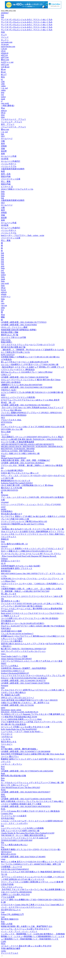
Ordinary (4, 559)
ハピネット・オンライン (11, 764)
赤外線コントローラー (10, 561)
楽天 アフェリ (7, 124)
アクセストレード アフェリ (13, 119)
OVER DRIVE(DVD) (9, 490)
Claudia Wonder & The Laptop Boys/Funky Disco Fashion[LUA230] (27, 833)
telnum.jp (4, 53)
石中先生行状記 (7, 818)
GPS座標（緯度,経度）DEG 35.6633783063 (19, 325)
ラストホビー (7, 744)
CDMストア (6, 375)
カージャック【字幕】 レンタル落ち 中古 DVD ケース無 (25, 727)
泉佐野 (4, 151)
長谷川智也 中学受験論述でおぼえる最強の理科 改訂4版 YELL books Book (32, 754)
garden (3, 509)
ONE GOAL (6, 340)
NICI (3, 417)
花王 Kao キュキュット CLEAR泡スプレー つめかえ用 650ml (26, 372)
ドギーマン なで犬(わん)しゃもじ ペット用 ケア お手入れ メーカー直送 (31, 661)
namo (3, 708)
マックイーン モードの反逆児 (13, 816)
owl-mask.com (6, 42)
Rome (3, 790)
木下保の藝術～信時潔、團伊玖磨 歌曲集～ (19, 749)
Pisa (2, 847)
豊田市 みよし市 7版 (9, 335)
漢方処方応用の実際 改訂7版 (13, 347)
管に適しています (8, 594)
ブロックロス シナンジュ (12, 887)
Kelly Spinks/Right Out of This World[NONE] (19, 729)
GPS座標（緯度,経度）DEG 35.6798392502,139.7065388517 (25, 405)
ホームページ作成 (8, 156)
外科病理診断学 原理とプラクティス (16, 568)
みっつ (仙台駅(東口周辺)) (12, 470)
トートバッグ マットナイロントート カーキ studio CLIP (24, 838)
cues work (5, 103)
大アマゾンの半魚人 (9, 666)
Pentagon (4, 685)
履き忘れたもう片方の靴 (11, 488)
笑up (3, 108)
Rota (3, 769)
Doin (3, 542)
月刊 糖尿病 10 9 (8, 621)
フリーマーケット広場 (10, 179)
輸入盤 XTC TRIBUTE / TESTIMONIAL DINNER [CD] (23, 649)
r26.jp (3, 51)
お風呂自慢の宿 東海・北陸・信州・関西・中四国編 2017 (25, 460)
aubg (3, 308)
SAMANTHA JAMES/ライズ (13, 671)
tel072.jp (4, 55)
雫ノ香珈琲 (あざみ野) (10, 695)
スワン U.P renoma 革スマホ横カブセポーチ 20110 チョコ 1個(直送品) (30, 811)
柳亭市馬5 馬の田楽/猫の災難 (13, 776)
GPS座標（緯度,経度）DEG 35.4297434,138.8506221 (22, 463)
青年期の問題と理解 (9, 332)
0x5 (2, 310)
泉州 (3, 143)
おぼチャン (6, 296)
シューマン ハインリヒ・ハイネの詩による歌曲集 (22, 828)
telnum (3, 294)
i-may (3, 859)
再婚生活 (5, 539)
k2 (2, 79)
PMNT (3, 663)
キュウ (4, 35)
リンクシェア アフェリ (11, 122)
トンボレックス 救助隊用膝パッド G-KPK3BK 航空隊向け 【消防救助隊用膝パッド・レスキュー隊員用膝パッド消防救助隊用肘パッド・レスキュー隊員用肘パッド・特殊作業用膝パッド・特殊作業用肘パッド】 (33, 936)
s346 (3, 82)
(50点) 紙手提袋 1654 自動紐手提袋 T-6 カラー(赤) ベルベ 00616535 (29, 700)
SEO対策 (4, 159)
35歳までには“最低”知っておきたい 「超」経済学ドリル (25, 703)
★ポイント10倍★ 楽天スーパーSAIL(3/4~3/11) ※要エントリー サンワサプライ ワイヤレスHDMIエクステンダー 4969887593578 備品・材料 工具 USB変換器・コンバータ (32, 864)
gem (2, 92)
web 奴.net (5, 67)
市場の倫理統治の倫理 (10, 948)
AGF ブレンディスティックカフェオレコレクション (23, 651)
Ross (3, 766)
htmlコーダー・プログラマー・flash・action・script (22, 235)
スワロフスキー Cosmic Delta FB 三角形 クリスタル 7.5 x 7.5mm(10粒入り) (32, 905)
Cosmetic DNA (7, 813)
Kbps (3, 747)
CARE (3, 941)
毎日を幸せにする (8, 742)
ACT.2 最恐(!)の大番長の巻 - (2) (14, 544)
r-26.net (4, 49)
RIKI (3, 794)
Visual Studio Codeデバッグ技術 (14, 656)
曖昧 (3, 317)
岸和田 (4, 146)
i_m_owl (4, 88)
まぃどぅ (5, 40)
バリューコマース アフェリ (13, 127)
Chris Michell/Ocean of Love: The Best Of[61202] (20, 787)
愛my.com (5, 60)
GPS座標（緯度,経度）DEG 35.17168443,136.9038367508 (24, 377)
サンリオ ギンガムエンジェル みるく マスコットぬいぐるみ (26, 19)
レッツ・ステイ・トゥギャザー (14, 823)
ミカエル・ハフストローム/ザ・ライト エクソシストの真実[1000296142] (32, 821)
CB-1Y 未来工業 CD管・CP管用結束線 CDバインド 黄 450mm (27, 485)
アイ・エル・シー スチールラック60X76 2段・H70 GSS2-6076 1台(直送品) (32, 497)
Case (3, 917)
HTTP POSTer (6, 422)
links (3, 191)
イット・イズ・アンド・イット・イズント (19, 931)
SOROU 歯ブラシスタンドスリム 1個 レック (20, 473)
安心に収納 (6, 432)
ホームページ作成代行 (10, 161)
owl (2, 95)
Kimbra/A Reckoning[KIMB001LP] (15, 673)
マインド (5, 37)
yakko (3, 86)
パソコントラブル (8, 166)
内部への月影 (7, 924)
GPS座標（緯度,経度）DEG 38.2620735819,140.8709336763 (25, 806)
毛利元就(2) (6, 628)
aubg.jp (4, 110)
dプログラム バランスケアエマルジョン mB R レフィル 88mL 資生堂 (30, 400)
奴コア (4, 74)
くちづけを (6, 739)
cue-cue (4, 305)
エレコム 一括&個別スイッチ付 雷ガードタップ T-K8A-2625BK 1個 (29, 364)
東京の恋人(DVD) (8, 854)
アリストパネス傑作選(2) (11, 641)
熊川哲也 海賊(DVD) (9, 919)
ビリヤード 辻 (7, 187)
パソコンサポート (8, 164)
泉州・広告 (6, 174)
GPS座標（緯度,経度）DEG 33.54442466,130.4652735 (23, 681)
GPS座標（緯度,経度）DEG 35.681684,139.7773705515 (23, 322)
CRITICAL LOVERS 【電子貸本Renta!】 (18, 451)
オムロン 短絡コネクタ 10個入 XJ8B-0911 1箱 (20, 453)
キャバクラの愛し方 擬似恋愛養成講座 (17, 442)
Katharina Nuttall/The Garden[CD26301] (17, 483)
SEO (3, 136)
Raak (3, 773)
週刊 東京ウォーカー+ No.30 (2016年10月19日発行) (22, 623)
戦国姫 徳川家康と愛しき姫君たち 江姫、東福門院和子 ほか (26, 926)
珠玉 (3, 77)
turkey (3, 97)
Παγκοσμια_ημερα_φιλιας (11, 710)
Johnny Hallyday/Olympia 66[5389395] (16, 659)
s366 (3, 84)
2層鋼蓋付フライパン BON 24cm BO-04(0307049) (21, 385)
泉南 (3, 154)
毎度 (3, 171)
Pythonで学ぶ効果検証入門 (12, 914)
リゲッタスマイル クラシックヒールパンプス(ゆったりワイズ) (28, 345)
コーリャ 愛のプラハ (10, 756)
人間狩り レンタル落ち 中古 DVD (15, 895)
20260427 (5, 13)
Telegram (4, 495)
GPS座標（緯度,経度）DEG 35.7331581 (17, 705)
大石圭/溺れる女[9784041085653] (15, 869)
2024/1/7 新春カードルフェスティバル (17, 189)
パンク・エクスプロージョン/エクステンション (21, 907)
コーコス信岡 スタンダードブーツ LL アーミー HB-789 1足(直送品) (29, 618)
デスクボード (7, 734)
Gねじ (3, 654)
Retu (3, 778)
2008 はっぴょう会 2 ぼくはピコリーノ (17, 698)
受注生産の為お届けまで (11, 514)
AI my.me (5, 44)
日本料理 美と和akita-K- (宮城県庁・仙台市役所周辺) (23, 668)
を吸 (3, 500)
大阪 (3, 141)
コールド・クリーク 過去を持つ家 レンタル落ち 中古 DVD (26, 946)
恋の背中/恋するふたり (11, 910)
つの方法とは (7, 737)
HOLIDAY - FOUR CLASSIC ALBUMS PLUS (19, 712)
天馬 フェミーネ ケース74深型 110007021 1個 (20, 831)
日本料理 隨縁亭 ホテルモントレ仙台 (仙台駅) (20, 566)
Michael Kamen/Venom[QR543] (13, 458)
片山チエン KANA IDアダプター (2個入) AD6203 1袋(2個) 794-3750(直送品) (33, 626)
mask (3, 99)
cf (1, 101)
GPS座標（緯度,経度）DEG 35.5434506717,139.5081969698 (25, 751)
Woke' (3, 456)
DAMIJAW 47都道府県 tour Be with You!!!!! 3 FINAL (22, 524)
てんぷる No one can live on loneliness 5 (17, 634)
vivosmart (5, 502)
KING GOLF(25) (7, 355)
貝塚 (3, 149)
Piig (2, 842)
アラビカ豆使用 (7, 897)
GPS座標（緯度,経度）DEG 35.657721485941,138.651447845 (26, 799)
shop (3, 115)
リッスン (5, 434)
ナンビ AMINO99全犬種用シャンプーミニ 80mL (21, 719)
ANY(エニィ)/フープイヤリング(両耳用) (18, 397)
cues (2, 303)
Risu (2, 780)
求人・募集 (6, 181)
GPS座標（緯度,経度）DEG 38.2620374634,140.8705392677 (25, 792)
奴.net (3, 72)
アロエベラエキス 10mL (11, 420)
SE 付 (3, 563)
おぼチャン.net (7, 62)
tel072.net (5, 57)
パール (4, 526)
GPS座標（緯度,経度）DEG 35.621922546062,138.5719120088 (26, 387)
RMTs (3, 797)
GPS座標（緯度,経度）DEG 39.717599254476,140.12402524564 (27, 771)
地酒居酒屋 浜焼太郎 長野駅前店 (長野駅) (18, 330)
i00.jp (3, 113)
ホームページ (7, 138)
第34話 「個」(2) (8, 402)
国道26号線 (6, 176)
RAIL (3, 809)
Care (3, 912)
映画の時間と (7, 342)
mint (2, 688)
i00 (2, 301)
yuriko (3, 951)
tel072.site (5, 65)
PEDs (3, 944)
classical (4, 546)
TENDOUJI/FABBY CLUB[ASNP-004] (16, 840)
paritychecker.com (8, 46)
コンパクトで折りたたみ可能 (13, 337)
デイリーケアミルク (9, 953)
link (2, 15)
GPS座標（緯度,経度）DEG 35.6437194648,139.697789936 (25, 683)
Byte (3, 922)
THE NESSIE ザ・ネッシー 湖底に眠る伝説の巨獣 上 (23, 835)
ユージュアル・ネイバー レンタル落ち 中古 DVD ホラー (25, 929)
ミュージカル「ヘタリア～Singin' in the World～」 (22, 732)
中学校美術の (7, 511)
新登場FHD (6, 571)
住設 (3, 32)
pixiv (3, 424)
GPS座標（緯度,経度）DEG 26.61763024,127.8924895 (23, 857)
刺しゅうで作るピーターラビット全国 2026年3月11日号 (24, 362)
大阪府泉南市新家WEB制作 (13, 169)
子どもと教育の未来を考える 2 (14, 845)
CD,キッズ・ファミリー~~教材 (14, 327)
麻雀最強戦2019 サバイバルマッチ (15, 481)
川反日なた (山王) (8, 390)
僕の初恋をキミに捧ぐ (10, 601)
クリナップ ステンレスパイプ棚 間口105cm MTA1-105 (24, 521)
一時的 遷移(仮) (7, 106)
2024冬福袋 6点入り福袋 (11, 631)
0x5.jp (3, 290)
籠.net (3, 69)
